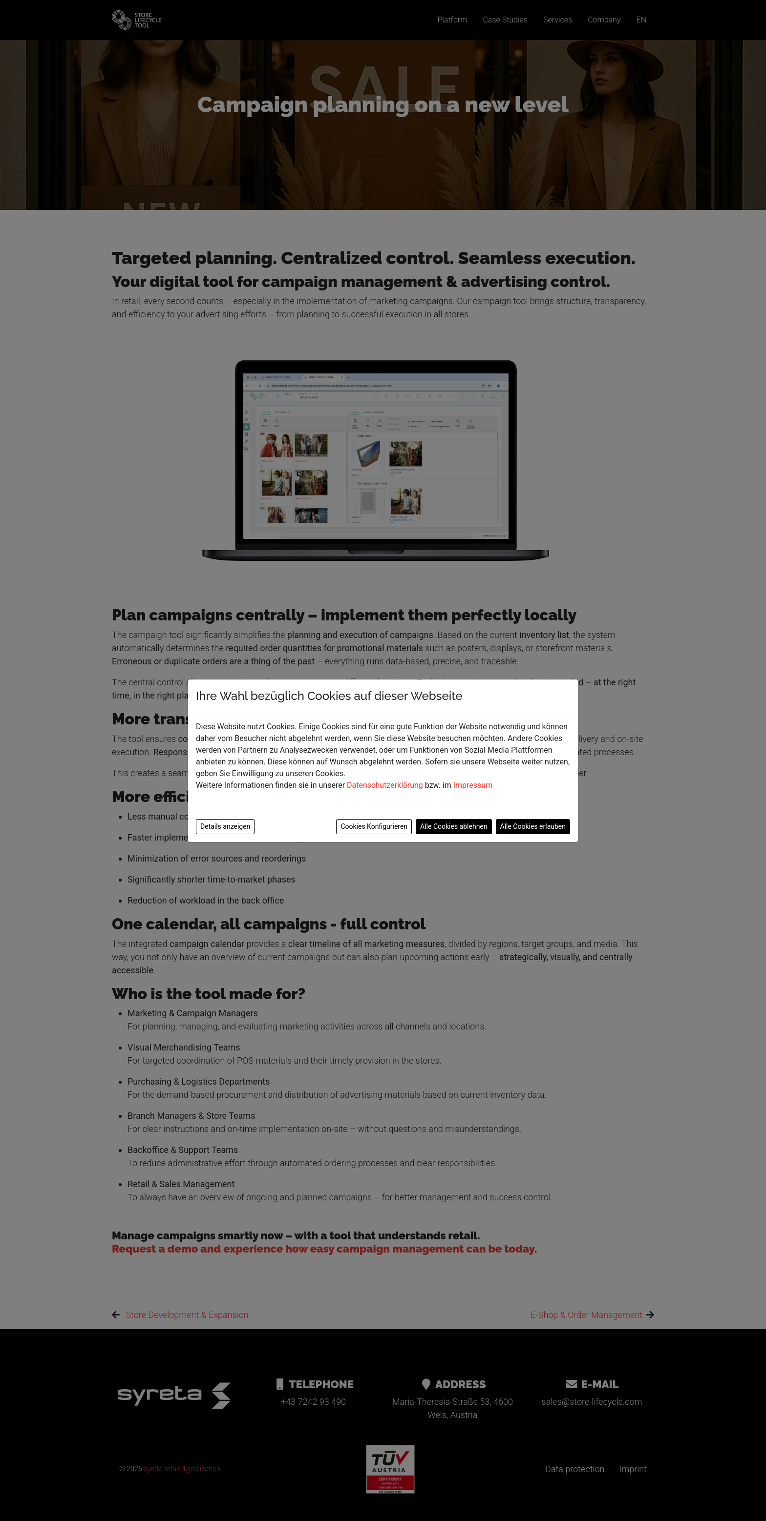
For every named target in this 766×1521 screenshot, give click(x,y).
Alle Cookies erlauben (533, 826)
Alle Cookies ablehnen (453, 826)
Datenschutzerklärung (385, 785)
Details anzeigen (225, 826)
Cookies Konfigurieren (373, 826)
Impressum (473, 785)
